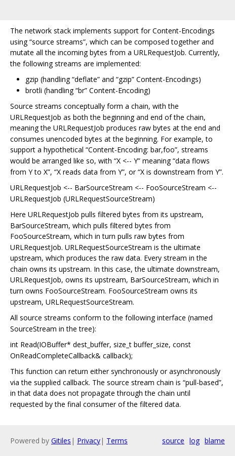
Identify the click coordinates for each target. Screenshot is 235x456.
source (173, 440)
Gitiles (61, 440)
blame (215, 440)
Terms (117, 440)
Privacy (88, 440)
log (194, 440)
